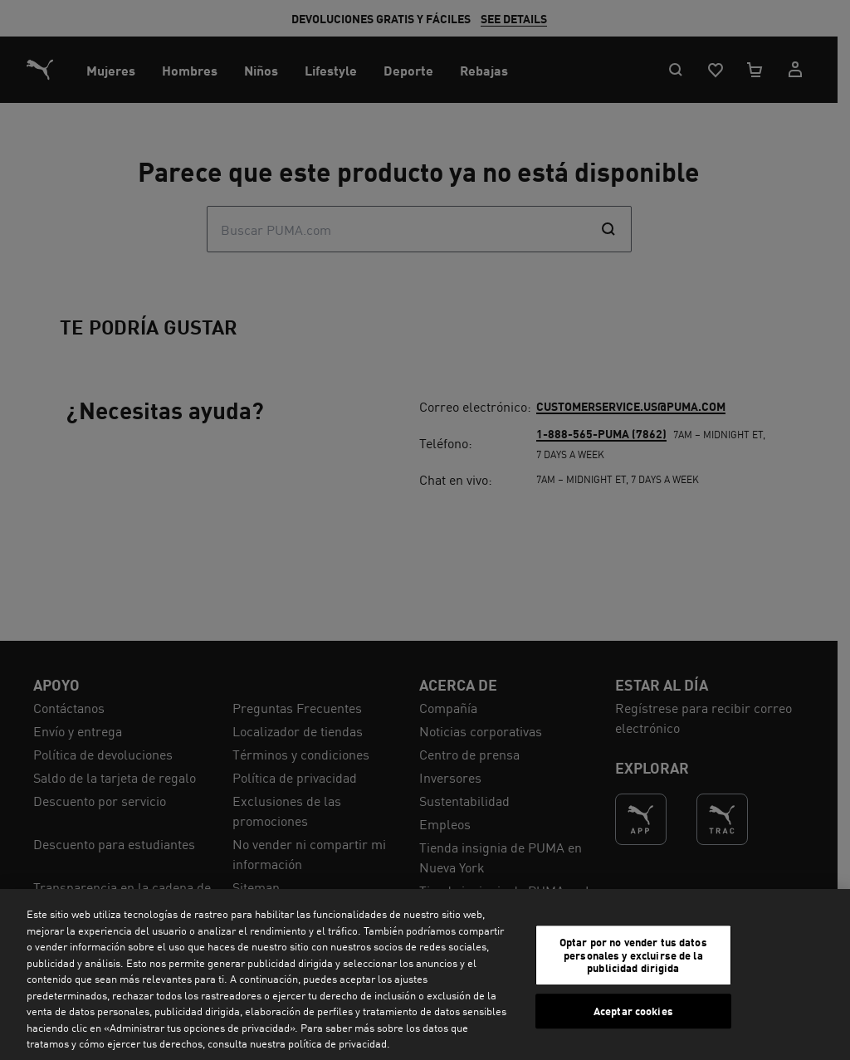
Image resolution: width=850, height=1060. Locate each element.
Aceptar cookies (633, 1010)
